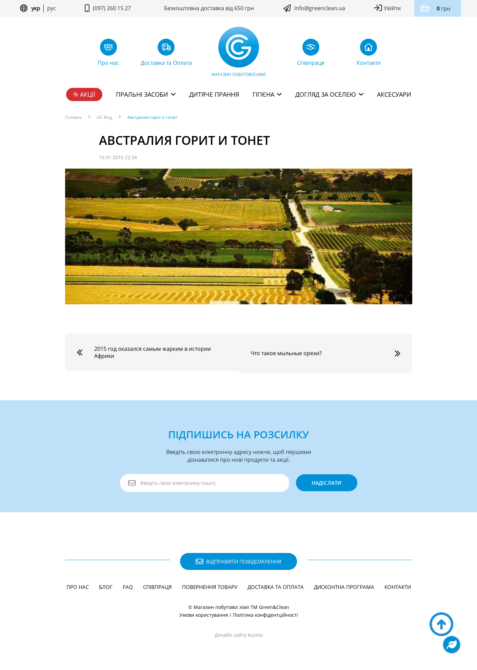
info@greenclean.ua (319, 8)
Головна (73, 117)
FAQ (128, 584)
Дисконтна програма (344, 584)
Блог (106, 584)
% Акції (84, 94)
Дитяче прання (214, 94)
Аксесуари (394, 94)
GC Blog (104, 117)
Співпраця (157, 584)
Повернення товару (209, 584)
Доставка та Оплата (275, 584)
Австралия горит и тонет (152, 117)
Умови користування (203, 613)
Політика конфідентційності (265, 613)
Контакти (397, 584)
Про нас (77, 584)
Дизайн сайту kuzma (239, 633)
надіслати (326, 481)
